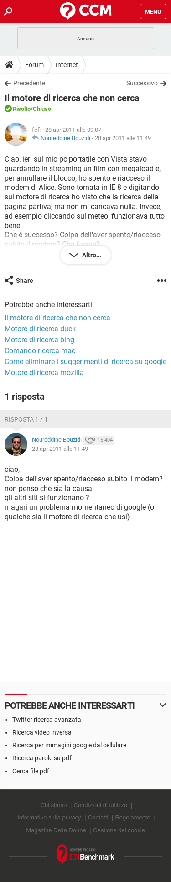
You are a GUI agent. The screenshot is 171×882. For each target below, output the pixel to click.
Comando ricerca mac (40, 350)
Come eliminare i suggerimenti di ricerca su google (85, 361)
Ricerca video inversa (42, 732)
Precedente (29, 83)
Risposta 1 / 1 (26, 419)
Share (24, 280)
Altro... (91, 255)
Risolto (22, 108)
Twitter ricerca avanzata (46, 719)
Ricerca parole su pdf (42, 758)
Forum (34, 64)
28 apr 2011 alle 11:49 (123, 138)
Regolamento (132, 817)
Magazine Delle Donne (56, 830)
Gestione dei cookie (119, 830)
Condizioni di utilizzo (101, 805)
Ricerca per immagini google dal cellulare (69, 745)
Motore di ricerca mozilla (44, 372)
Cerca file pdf (30, 771)
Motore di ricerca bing (39, 339)
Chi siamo (54, 805)
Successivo (142, 83)
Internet (67, 64)
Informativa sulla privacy (49, 817)
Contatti (98, 817)
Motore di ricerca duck (40, 328)
